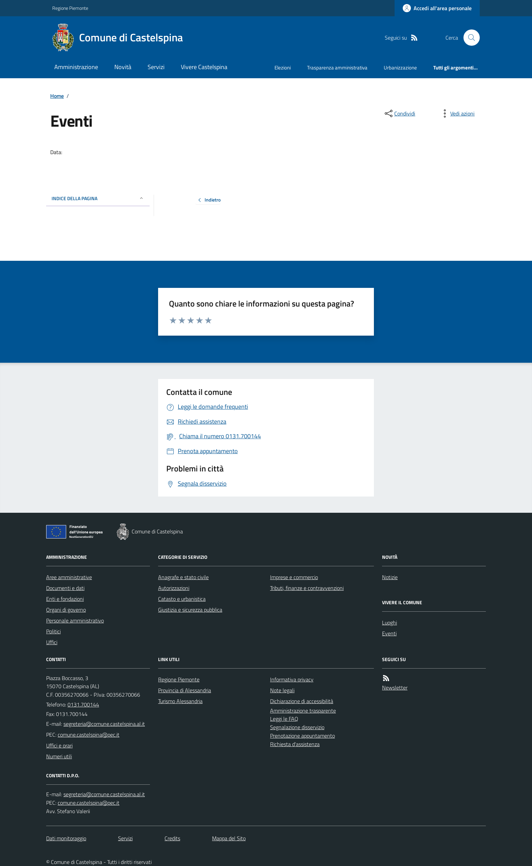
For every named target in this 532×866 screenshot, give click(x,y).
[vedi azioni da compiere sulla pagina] (457, 113)
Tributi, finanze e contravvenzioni (307, 588)
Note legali (282, 690)
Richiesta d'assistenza (295, 744)
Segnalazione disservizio (297, 727)
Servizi (156, 66)
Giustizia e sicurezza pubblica (190, 610)
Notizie (390, 577)
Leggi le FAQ (284, 719)
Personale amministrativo (75, 620)
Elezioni (282, 67)
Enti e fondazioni (65, 599)
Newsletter (394, 687)
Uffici (51, 642)
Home (57, 96)
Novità (122, 66)
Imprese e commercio (294, 577)
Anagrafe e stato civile (183, 577)
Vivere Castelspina (204, 66)
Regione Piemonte (70, 8)
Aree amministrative (69, 577)
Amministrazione (76, 66)
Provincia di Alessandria (184, 690)
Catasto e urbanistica (182, 599)
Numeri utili (59, 756)
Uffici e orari (59, 745)
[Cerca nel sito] (469, 37)
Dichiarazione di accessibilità (301, 701)
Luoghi (389, 622)
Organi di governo (66, 610)
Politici (53, 631)
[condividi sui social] (399, 113)
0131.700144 (83, 704)
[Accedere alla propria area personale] (437, 8)
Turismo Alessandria (180, 701)
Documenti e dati (65, 588)
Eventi (389, 633)
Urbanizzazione (400, 67)
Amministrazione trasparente (303, 710)
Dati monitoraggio (66, 838)
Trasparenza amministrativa (337, 67)
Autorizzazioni (173, 588)
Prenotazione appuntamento (302, 736)
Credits (172, 838)
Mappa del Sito (229, 838)
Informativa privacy (292, 679)
